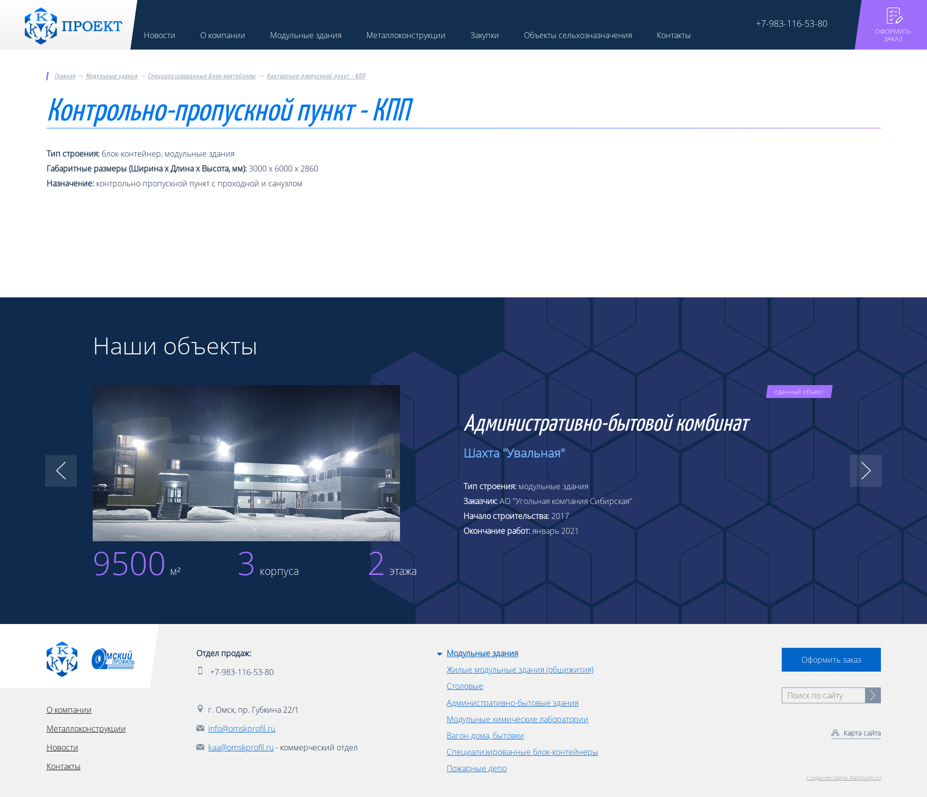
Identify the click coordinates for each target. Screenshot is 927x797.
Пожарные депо (477, 768)
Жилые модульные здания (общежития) (520, 669)
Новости (62, 747)
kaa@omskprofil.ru (241, 747)
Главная (65, 76)
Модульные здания (111, 76)
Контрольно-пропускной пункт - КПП (316, 76)
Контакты (64, 766)
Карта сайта (862, 733)
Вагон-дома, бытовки (485, 735)
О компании (69, 709)
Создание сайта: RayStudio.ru (844, 777)
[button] (61, 471)
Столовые (465, 686)
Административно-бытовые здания (513, 702)
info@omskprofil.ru (241, 728)
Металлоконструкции (86, 728)
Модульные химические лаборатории (517, 719)
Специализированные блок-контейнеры (202, 76)
